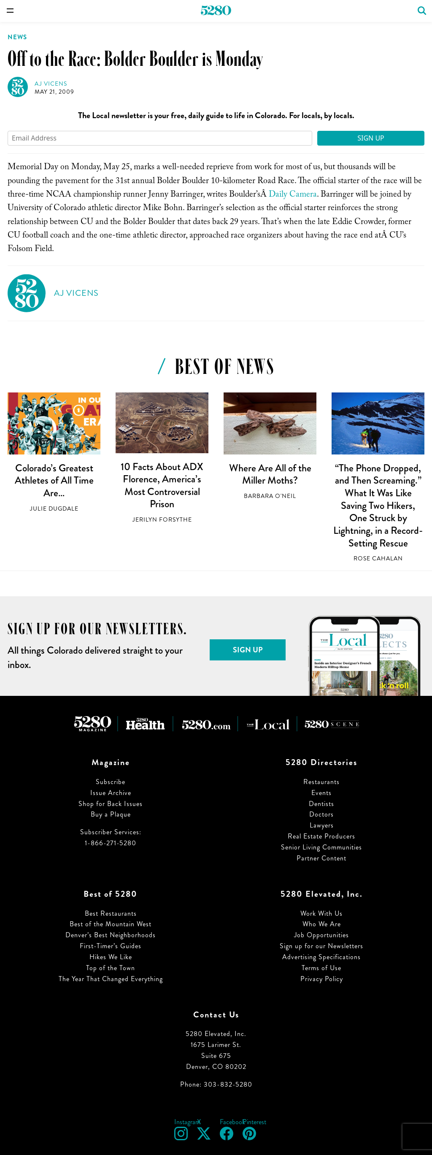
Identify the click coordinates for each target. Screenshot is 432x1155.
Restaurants (321, 782)
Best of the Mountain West (110, 924)
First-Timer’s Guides (110, 946)
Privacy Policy (321, 979)
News (17, 37)
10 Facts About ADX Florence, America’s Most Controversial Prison (162, 485)
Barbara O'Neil (270, 496)
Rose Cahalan (378, 559)
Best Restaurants (111, 913)
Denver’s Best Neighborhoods (110, 935)
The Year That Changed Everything (111, 979)
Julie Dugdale (54, 509)
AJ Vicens (51, 84)
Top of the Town (110, 968)
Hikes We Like (110, 957)
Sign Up (370, 138)
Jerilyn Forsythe (162, 520)
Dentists (321, 804)
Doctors (321, 814)
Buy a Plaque (111, 814)
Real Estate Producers (321, 836)
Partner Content (321, 858)
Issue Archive (110, 793)
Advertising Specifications (321, 957)
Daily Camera (293, 195)
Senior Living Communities (321, 847)
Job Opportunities (321, 935)
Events (321, 793)
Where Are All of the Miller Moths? (270, 474)
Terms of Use (321, 968)
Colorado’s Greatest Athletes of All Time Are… (54, 480)
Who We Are (321, 924)
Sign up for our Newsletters (321, 946)
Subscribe (110, 782)
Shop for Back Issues (110, 804)
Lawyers (322, 825)
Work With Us (321, 913)
